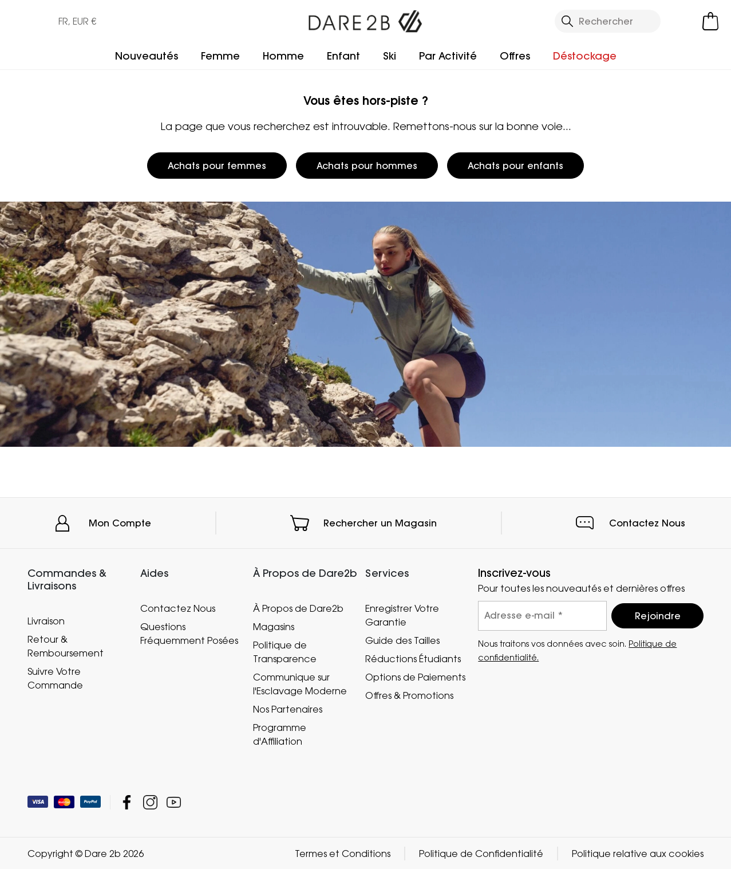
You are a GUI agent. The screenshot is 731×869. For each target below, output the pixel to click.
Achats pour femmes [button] (217, 165)
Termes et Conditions (342, 853)
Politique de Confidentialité (481, 853)
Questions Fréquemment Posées (189, 633)
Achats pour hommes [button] (367, 165)
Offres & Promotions (409, 695)
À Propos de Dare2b (298, 608)
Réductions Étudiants (413, 658)
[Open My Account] (684, 21)
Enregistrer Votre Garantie (402, 615)
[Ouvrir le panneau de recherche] (608, 21)
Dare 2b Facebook (127, 802)
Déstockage (585, 55)
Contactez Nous (647, 523)
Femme (220, 55)
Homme (283, 55)
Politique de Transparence (285, 651)
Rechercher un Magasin (380, 523)
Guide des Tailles (402, 640)
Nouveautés (146, 55)
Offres (515, 55)
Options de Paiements (415, 677)
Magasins (273, 626)
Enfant (343, 55)
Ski (389, 55)
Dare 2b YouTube (174, 802)
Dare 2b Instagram (150, 802)
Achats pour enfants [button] (515, 165)
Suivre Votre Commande (55, 677)
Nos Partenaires (287, 709)
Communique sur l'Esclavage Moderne (300, 684)
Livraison (46, 620)
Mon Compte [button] (120, 523)
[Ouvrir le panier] (710, 21)
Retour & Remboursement (65, 645)
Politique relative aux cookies (638, 853)
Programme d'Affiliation (279, 734)
